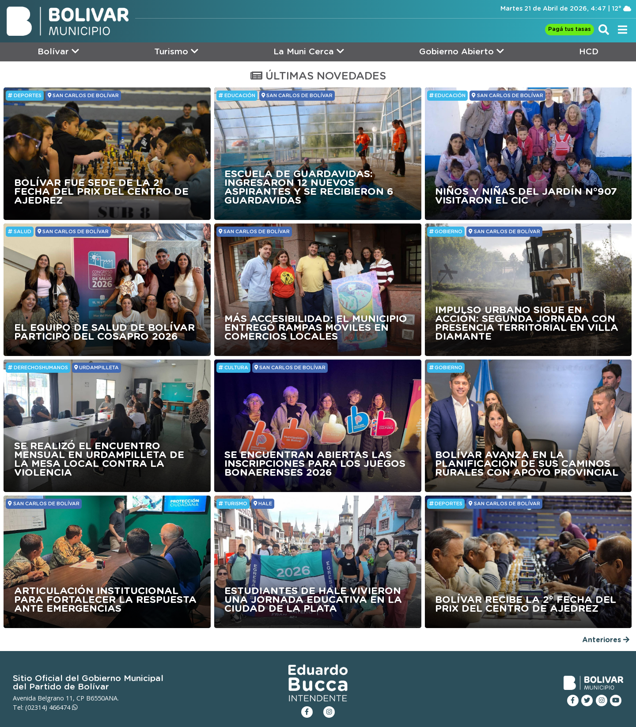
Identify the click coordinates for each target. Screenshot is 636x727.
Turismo (176, 51)
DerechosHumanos (38, 367)
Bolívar (58, 51)
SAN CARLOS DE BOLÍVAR (83, 95)
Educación (237, 95)
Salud (19, 231)
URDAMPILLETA (96, 367)
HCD (588, 52)
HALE (263, 503)
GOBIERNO (446, 231)
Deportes (25, 95)
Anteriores (605, 640)
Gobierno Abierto (461, 51)
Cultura (233, 367)
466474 (63, 707)
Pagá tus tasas (569, 29)
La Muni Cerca (308, 51)
